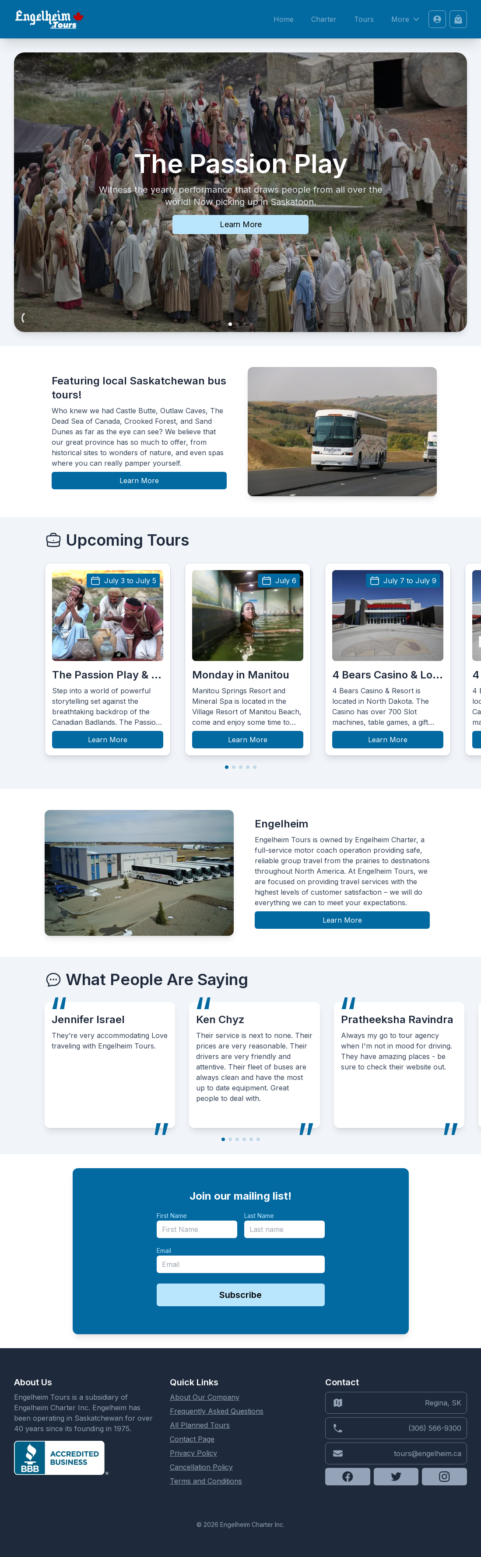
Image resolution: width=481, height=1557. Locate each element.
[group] (108, 659)
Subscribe (240, 1295)
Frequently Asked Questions (216, 1411)
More (406, 19)
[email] (241, 1264)
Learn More (241, 224)
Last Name (259, 1215)
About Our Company (204, 1397)
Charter (324, 19)
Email (164, 1250)
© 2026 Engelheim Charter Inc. (240, 1524)
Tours (364, 19)
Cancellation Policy (201, 1467)
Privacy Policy (193, 1453)
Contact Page (192, 1439)
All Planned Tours (200, 1425)
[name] (197, 1229)
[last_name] (284, 1229)
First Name (172, 1215)
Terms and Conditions (206, 1481)
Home (284, 19)
